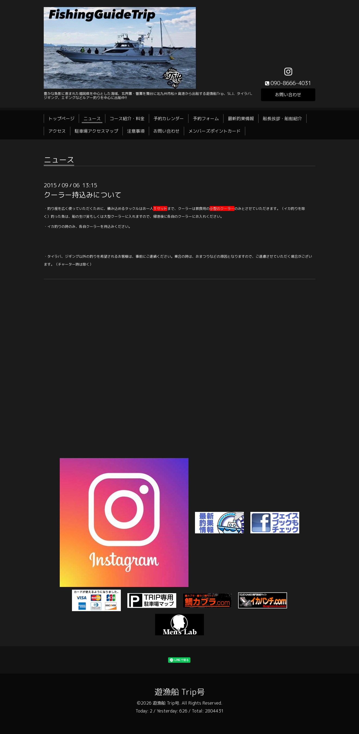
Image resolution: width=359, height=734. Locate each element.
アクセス (57, 131)
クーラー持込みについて (82, 195)
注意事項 (135, 131)
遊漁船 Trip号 (180, 692)
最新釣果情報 (241, 119)
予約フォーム (206, 119)
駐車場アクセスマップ (96, 131)
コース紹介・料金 (127, 119)
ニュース (92, 119)
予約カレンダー (168, 119)
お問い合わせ (288, 95)
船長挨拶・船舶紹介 (282, 119)
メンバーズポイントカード (214, 131)
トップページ (61, 119)
